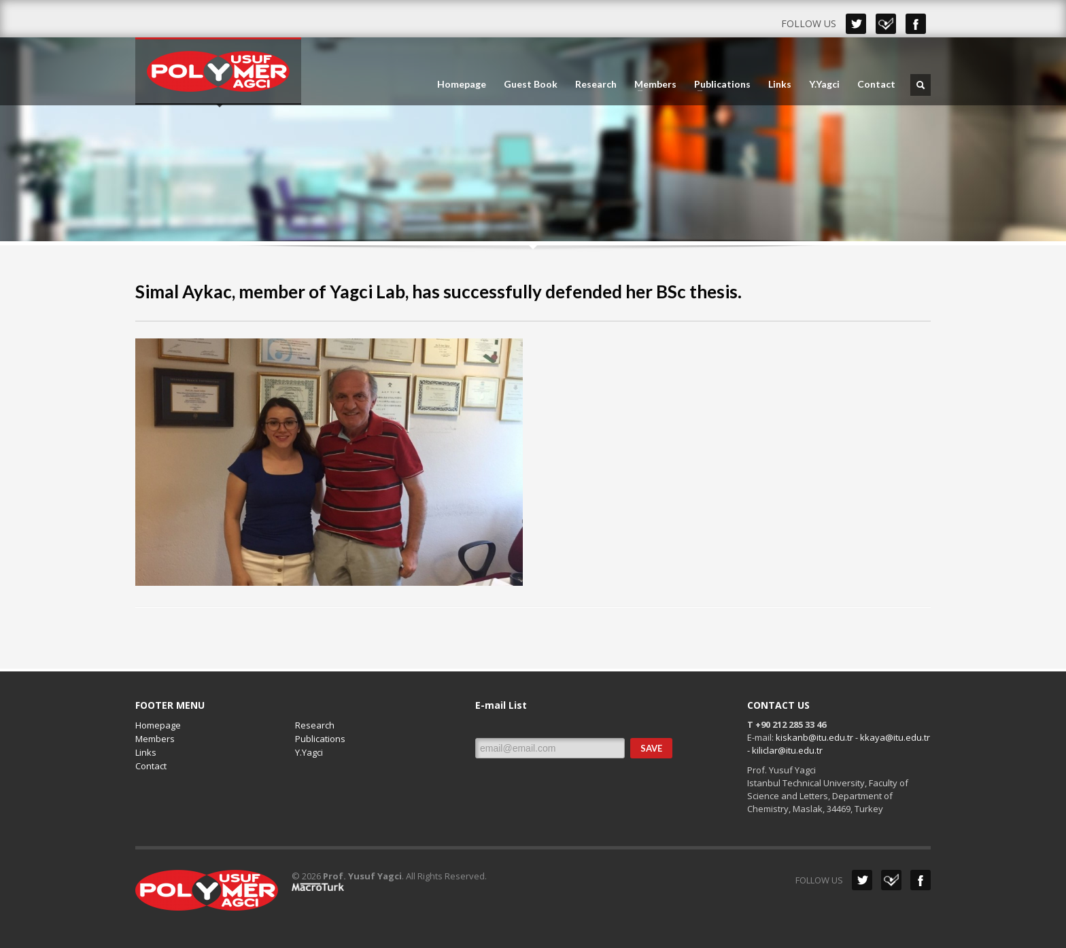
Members (651, 84)
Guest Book (530, 84)
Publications (718, 84)
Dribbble (886, 24)
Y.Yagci (824, 84)
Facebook (916, 24)
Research (596, 84)
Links (779, 84)
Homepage (461, 84)
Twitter (856, 24)
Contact (876, 84)
